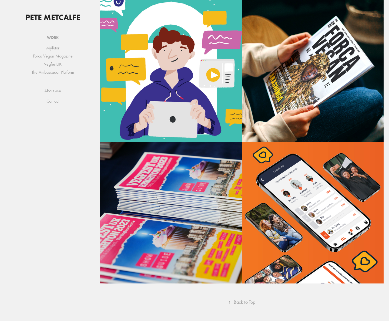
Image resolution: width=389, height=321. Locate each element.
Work (53, 37)
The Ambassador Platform (53, 72)
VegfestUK (53, 64)
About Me (52, 90)
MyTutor (52, 47)
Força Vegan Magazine (53, 56)
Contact (52, 101)
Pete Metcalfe (52, 17)
